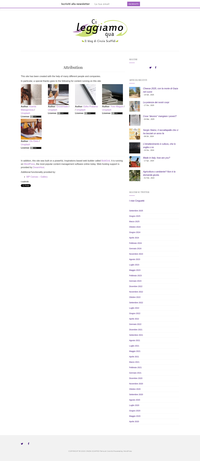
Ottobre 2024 (135, 227)
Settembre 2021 (136, 335)
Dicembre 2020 (135, 378)
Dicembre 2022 (135, 286)
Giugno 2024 (134, 232)
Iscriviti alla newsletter (75, 3)
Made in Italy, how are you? (156, 158)
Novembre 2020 (136, 384)
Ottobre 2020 (135, 389)
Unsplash (25, 113)
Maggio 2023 (134, 270)
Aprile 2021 (134, 357)
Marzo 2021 (134, 362)
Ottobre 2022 (135, 297)
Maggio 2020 (134, 416)
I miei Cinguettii (136, 201)
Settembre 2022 (136, 302)
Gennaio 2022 (135, 324)
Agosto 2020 (134, 400)
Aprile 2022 (134, 319)
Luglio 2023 (134, 265)
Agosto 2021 (134, 340)
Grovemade (62, 106)
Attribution (73, 67)
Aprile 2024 (134, 238)
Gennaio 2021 (135, 373)
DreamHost (38, 167)
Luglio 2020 (134, 405)
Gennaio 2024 (135, 248)
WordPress (29, 164)
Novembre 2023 (136, 254)
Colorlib (110, 451)
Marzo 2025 (134, 221)
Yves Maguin (117, 106)
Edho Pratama (90, 106)
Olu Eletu (33, 141)
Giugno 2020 (134, 411)
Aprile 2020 (134, 421)
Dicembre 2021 (135, 329)
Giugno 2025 (134, 216)
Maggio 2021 (134, 351)
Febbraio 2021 (135, 367)
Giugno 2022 (134, 313)
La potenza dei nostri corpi (156, 102)
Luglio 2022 (134, 308)
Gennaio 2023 (135, 281)
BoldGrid (105, 161)
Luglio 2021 (134, 346)
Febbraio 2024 (135, 243)
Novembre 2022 (136, 292)
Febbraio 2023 (135, 275)
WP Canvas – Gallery (37, 177)
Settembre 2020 (136, 394)
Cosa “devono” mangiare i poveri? (160, 116)
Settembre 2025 (136, 211)
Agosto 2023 (134, 259)
